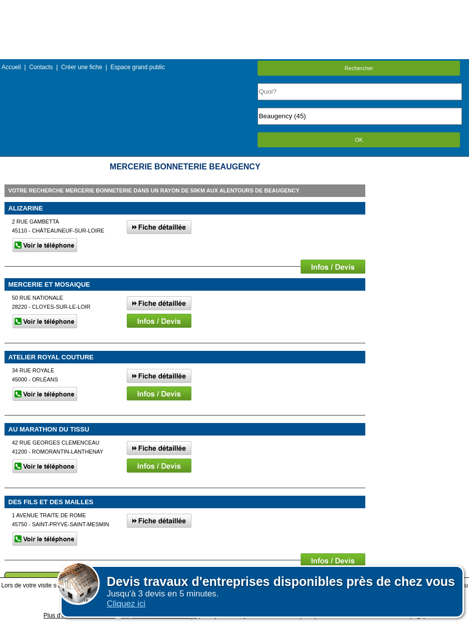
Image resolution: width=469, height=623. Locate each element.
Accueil (11, 67)
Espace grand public (137, 67)
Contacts (41, 67)
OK (359, 140)
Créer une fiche (81, 67)
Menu (234, 7)
